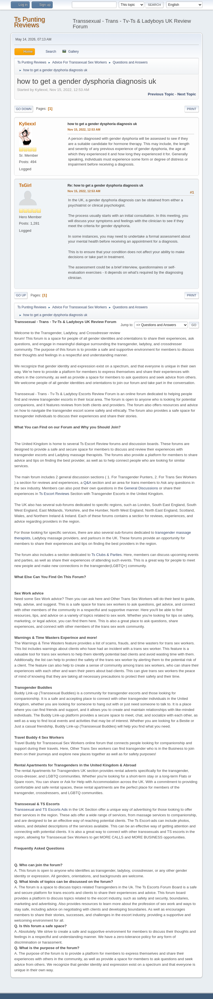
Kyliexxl (27, 123)
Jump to (127, 325)
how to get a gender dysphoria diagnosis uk (102, 124)
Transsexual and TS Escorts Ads (41, 809)
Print (191, 109)
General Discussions (141, 488)
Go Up (21, 295)
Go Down (23, 109)
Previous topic (161, 94)
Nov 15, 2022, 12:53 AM (83, 129)
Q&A (87, 483)
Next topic (186, 94)
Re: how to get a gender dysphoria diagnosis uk (105, 185)
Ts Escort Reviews (54, 494)
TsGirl (25, 185)
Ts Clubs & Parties (107, 555)
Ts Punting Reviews (29, 22)
